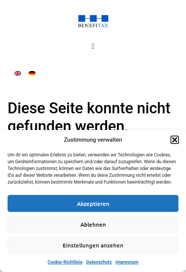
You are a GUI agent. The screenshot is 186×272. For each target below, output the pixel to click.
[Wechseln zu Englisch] (18, 73)
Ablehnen (93, 224)
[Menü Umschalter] (93, 46)
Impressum (126, 262)
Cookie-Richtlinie (65, 262)
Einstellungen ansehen (93, 245)
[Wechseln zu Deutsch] (32, 73)
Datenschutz (99, 262)
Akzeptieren (93, 203)
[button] (174, 140)
